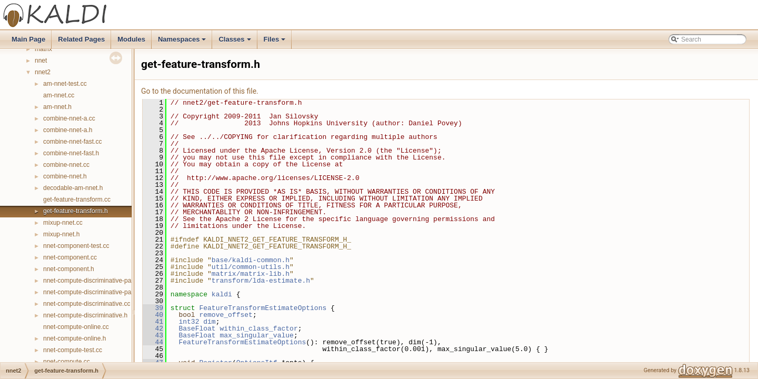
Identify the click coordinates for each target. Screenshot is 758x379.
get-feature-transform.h (75, 211)
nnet (41, 60)
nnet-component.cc (70, 257)
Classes (235, 42)
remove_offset (225, 315)
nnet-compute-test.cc (72, 350)
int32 (188, 321)
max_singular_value (256, 335)
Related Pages (81, 39)
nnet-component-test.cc (76, 246)
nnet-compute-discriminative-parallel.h (96, 292)
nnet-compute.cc (66, 361)
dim (209, 321)
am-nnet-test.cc (65, 83)
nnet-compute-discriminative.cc (86, 303)
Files (275, 42)
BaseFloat (196, 328)
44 (153, 342)
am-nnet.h (57, 107)
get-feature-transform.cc (77, 199)
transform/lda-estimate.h (261, 280)
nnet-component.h (68, 269)
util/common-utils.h (251, 267)
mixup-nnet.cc (63, 222)
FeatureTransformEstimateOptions (262, 308)
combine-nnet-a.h (67, 130)
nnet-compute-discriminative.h (85, 315)
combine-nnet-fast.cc (72, 141)
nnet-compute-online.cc (76, 327)
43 (153, 335)
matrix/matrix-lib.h (251, 273)
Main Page (28, 39)
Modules (131, 39)
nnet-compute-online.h (74, 338)
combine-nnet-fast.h (71, 153)
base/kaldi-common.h (251, 260)
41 (153, 321)
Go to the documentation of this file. (199, 91)
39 (153, 308)
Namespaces (183, 42)
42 (153, 328)
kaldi (222, 294)
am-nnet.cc (58, 95)
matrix (43, 49)
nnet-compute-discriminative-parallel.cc (98, 280)
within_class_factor (258, 328)
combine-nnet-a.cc (69, 118)
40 (153, 315)
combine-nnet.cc (66, 164)
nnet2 (43, 72)
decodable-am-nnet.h (73, 188)
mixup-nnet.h (61, 234)
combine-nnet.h (65, 176)
